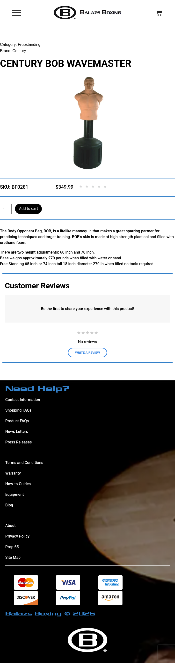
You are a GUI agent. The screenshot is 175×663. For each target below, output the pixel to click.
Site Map (13, 557)
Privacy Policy (17, 536)
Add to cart (28, 208)
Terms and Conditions (24, 462)
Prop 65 (12, 547)
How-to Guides (18, 484)
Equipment (14, 494)
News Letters (16, 431)
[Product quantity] (6, 209)
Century (19, 51)
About (10, 525)
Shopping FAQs (18, 410)
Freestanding (29, 44)
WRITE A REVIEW (87, 352)
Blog (9, 505)
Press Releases (18, 442)
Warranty (13, 473)
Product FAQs (17, 421)
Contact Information (22, 399)
